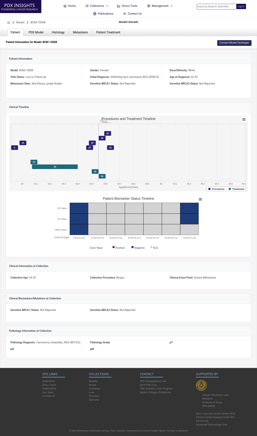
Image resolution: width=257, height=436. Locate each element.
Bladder (93, 381)
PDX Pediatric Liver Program (156, 388)
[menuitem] (70, 6)
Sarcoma (94, 399)
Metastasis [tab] (80, 32)
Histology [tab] (58, 32)
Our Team (48, 392)
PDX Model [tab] (35, 32)
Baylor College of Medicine (155, 392)
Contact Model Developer (234, 42)
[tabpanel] (128, 202)
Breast (92, 385)
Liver (91, 392)
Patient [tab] (15, 32)
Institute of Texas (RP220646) (212, 404)
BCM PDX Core (148, 385)
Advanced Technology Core (211, 424)
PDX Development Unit (153, 381)
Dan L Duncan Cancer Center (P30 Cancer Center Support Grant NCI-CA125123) (215, 417)
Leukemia (94, 388)
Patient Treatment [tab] (108, 32)
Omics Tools (49, 385)
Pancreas (94, 396)
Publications (49, 388)
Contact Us (48, 396)
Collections (48, 381)
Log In (241, 6)
